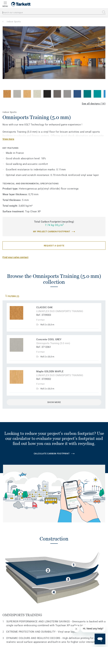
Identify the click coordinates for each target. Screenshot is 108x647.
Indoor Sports (14, 21)
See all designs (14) (93, 103)
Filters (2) (12, 296)
